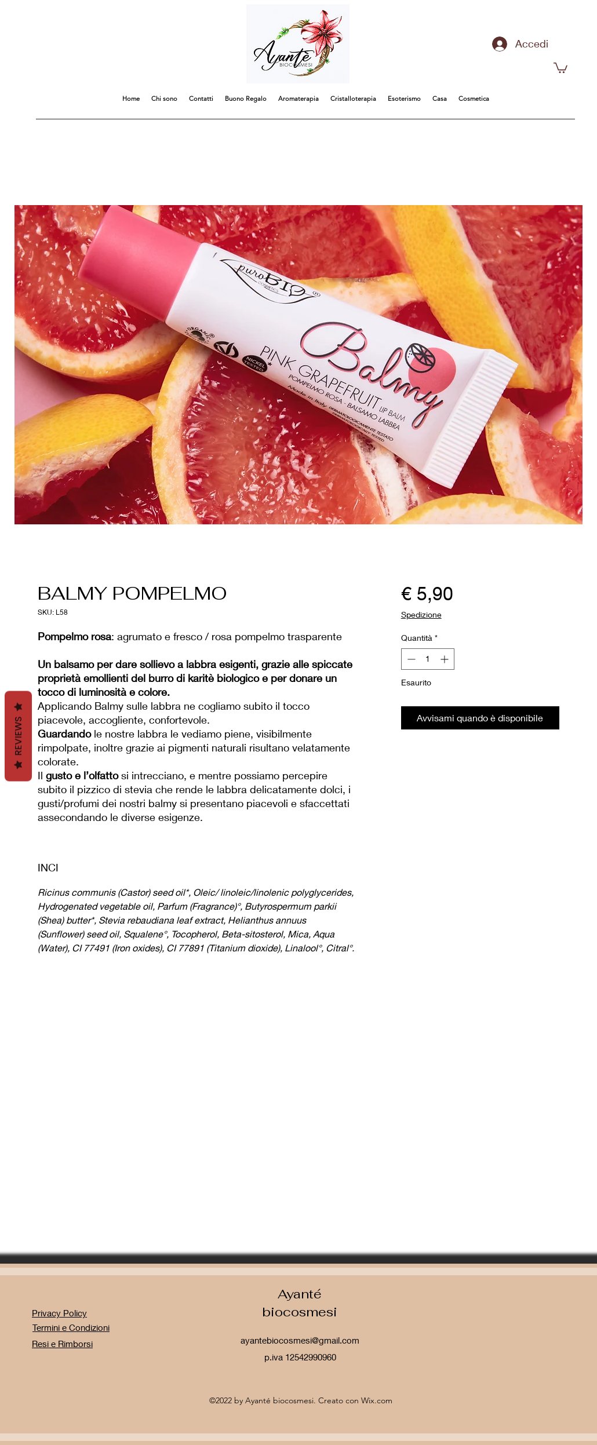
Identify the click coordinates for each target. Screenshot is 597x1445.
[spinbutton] (427, 659)
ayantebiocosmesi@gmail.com (300, 1340)
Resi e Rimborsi (62, 1343)
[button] (560, 67)
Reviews (18, 736)
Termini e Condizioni (71, 1327)
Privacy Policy (59, 1313)
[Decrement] (410, 659)
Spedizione (421, 614)
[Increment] (445, 659)
